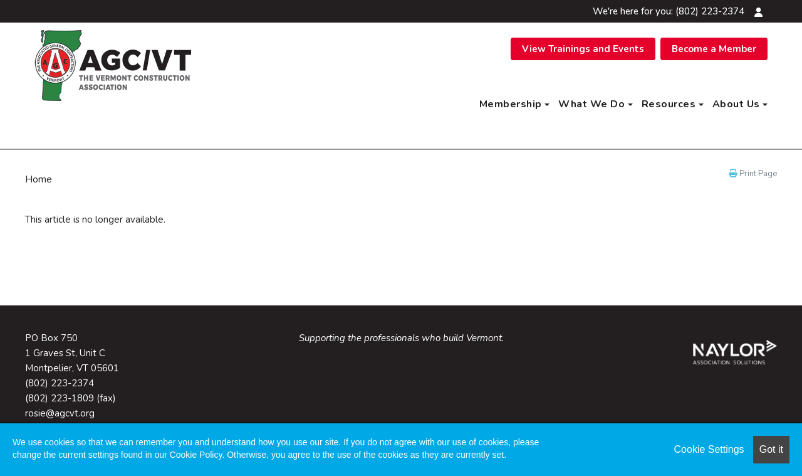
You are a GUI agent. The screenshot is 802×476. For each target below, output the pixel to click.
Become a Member (714, 49)
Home (38, 179)
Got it (771, 449)
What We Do (595, 104)
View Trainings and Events (583, 49)
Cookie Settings (709, 449)
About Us (740, 104)
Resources (673, 104)
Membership (514, 104)
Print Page (753, 173)
